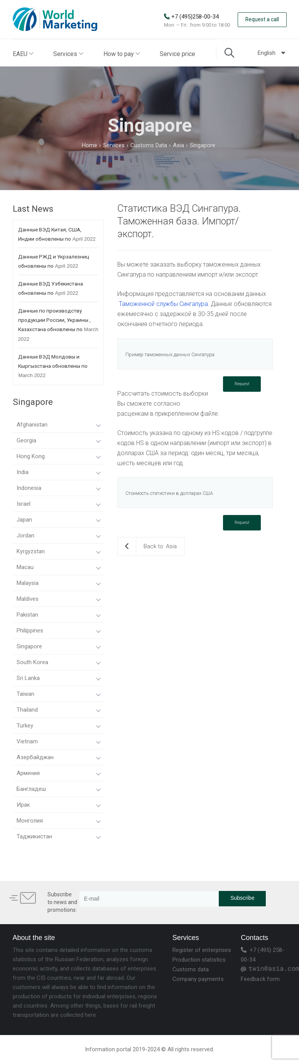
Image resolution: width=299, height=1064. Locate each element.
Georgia (58, 440)
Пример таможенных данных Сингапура (170, 354)
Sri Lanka (58, 678)
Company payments (198, 979)
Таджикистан (58, 836)
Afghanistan (58, 424)
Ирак (58, 804)
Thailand (58, 709)
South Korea (58, 662)
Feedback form (260, 979)
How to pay (121, 54)
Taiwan (58, 693)
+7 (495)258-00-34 (195, 16)
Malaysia (58, 583)
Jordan (58, 535)
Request (242, 384)
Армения (58, 773)
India (58, 472)
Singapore (58, 646)
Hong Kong (58, 456)
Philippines (58, 630)
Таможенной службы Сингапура (163, 304)
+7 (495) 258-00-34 (262, 955)
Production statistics (199, 959)
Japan (58, 519)
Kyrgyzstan (58, 551)
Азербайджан (58, 757)
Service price (177, 54)
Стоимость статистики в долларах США (169, 493)
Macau (58, 567)
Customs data (190, 969)
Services (68, 54)
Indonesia (58, 487)
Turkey (58, 725)
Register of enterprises (201, 950)
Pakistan (58, 614)
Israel (58, 503)
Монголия (58, 820)
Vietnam (58, 741)
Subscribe (242, 898)
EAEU (23, 54)
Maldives (58, 598)
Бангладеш (58, 788)
